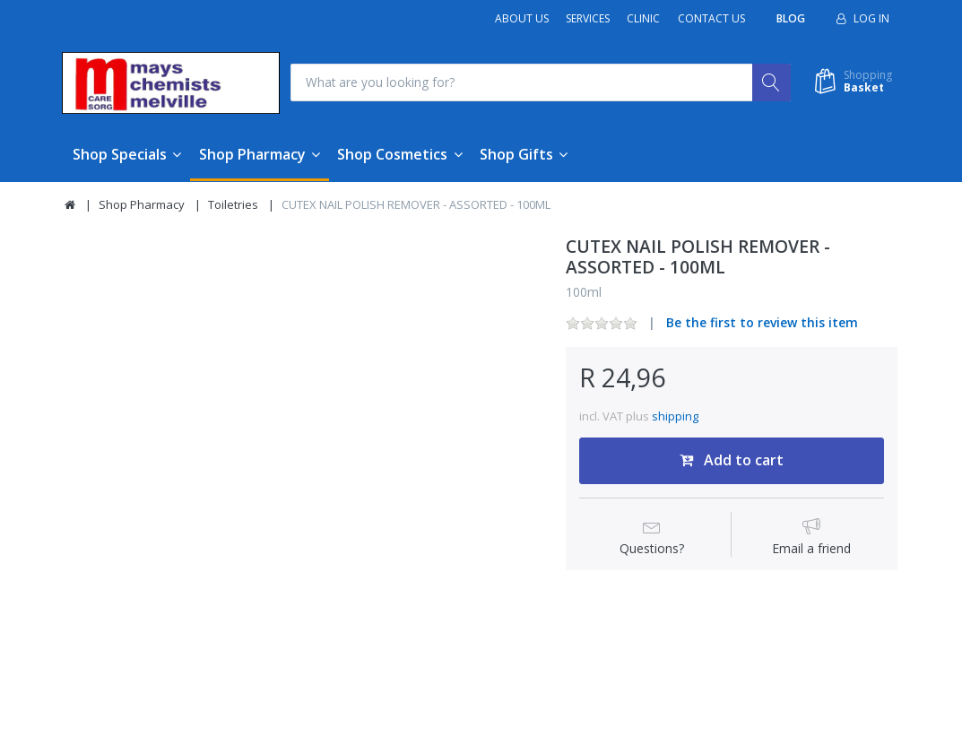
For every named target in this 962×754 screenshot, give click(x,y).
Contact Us (711, 18)
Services (588, 18)
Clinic (643, 18)
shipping (675, 416)
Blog (790, 18)
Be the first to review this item (762, 323)
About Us (522, 18)
